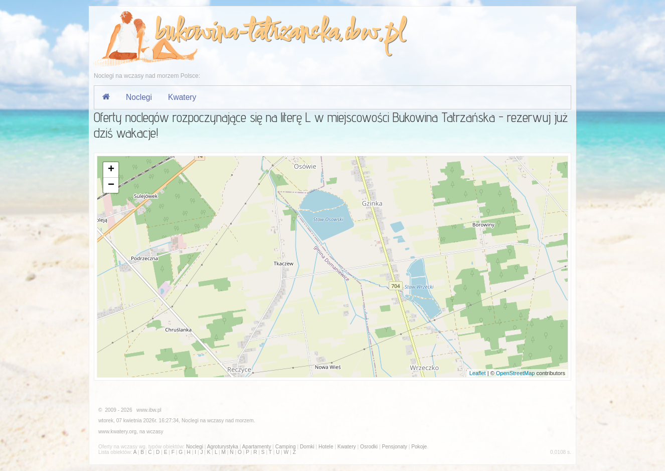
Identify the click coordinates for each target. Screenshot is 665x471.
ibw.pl (374, 33)
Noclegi (139, 97)
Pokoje (419, 446)
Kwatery (182, 97)
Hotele (325, 446)
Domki (307, 446)
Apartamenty (256, 446)
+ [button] (111, 169)
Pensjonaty (394, 446)
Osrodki (369, 446)
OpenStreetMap (515, 373)
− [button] (111, 185)
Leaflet (477, 373)
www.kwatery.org (117, 431)
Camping (285, 446)
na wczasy (151, 431)
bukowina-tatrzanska (245, 33)
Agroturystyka (222, 446)
